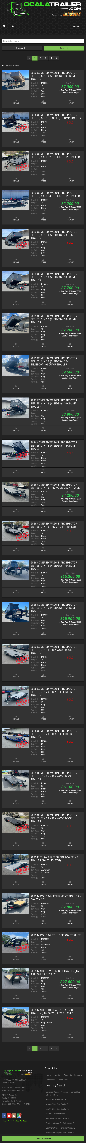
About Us (68, 1075)
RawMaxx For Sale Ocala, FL (58, 1118)
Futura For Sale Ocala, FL (56, 1100)
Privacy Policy (7, 1121)
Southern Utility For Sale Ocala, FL (60, 1133)
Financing (78, 1075)
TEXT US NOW (43, 1138)
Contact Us (17, 1121)
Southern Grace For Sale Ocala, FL (60, 1123)
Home (48, 1075)
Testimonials (63, 1080)
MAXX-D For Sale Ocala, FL (57, 1104)
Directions (26, 1121)
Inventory (57, 1075)
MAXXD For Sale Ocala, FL (57, 1114)
